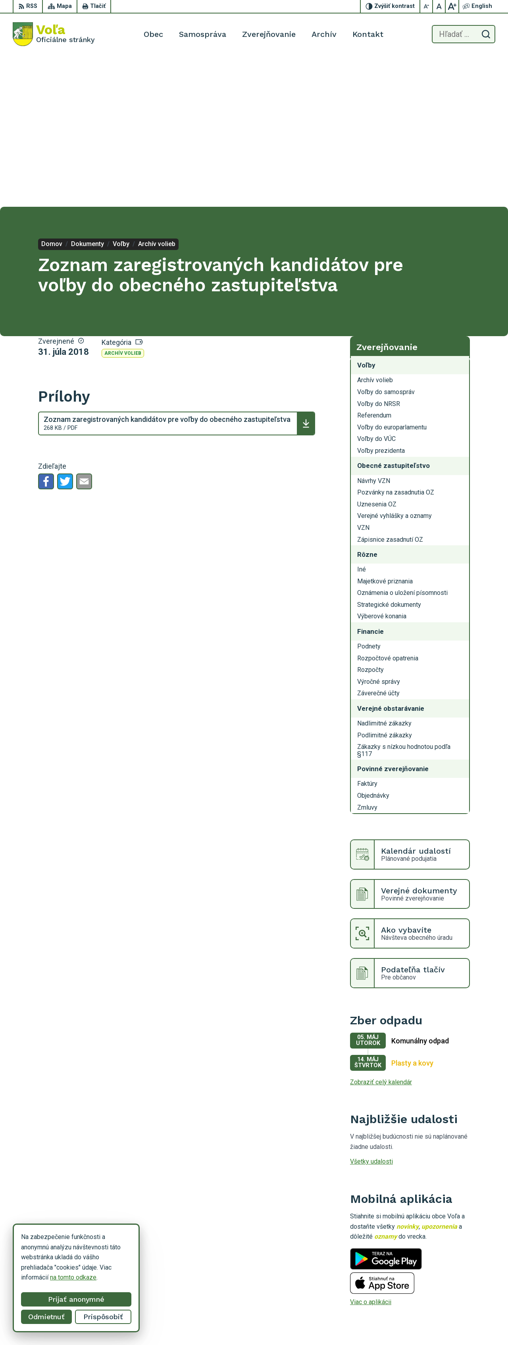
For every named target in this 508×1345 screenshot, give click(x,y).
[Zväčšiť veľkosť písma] (452, 6)
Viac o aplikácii (370, 1151)
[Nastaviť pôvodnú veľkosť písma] (439, 6)
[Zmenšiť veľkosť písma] (426, 6)
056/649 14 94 (429, 1305)
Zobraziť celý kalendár (381, 930)
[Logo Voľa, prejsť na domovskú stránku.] (54, 34)
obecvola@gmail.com (438, 1314)
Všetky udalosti (371, 1010)
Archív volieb (122, 202)
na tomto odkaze (73, 1277)
